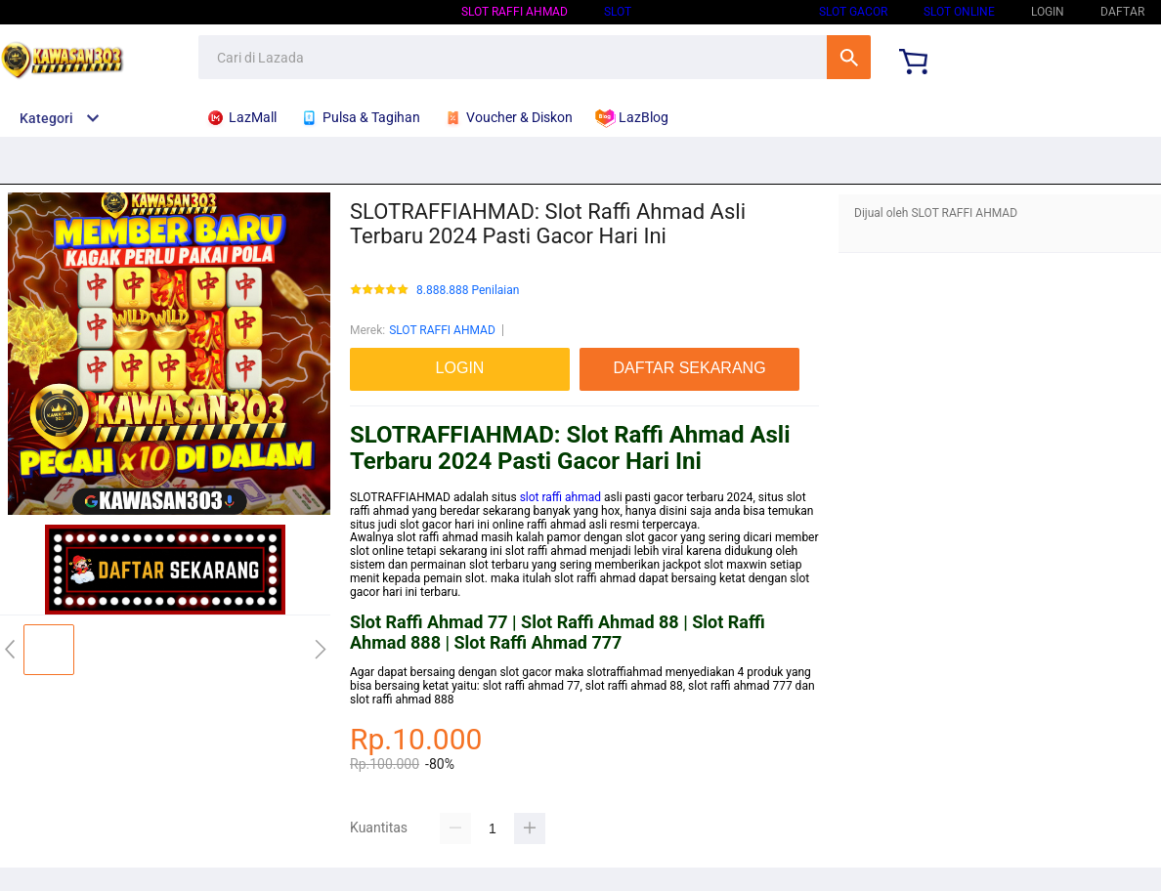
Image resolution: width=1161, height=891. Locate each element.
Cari (849, 57)
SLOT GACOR (853, 12)
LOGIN (1047, 12)
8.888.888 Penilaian (467, 290)
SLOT (617, 12)
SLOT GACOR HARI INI (725, 12)
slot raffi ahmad (560, 497)
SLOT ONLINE (959, 12)
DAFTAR (1122, 12)
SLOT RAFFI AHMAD (514, 12)
